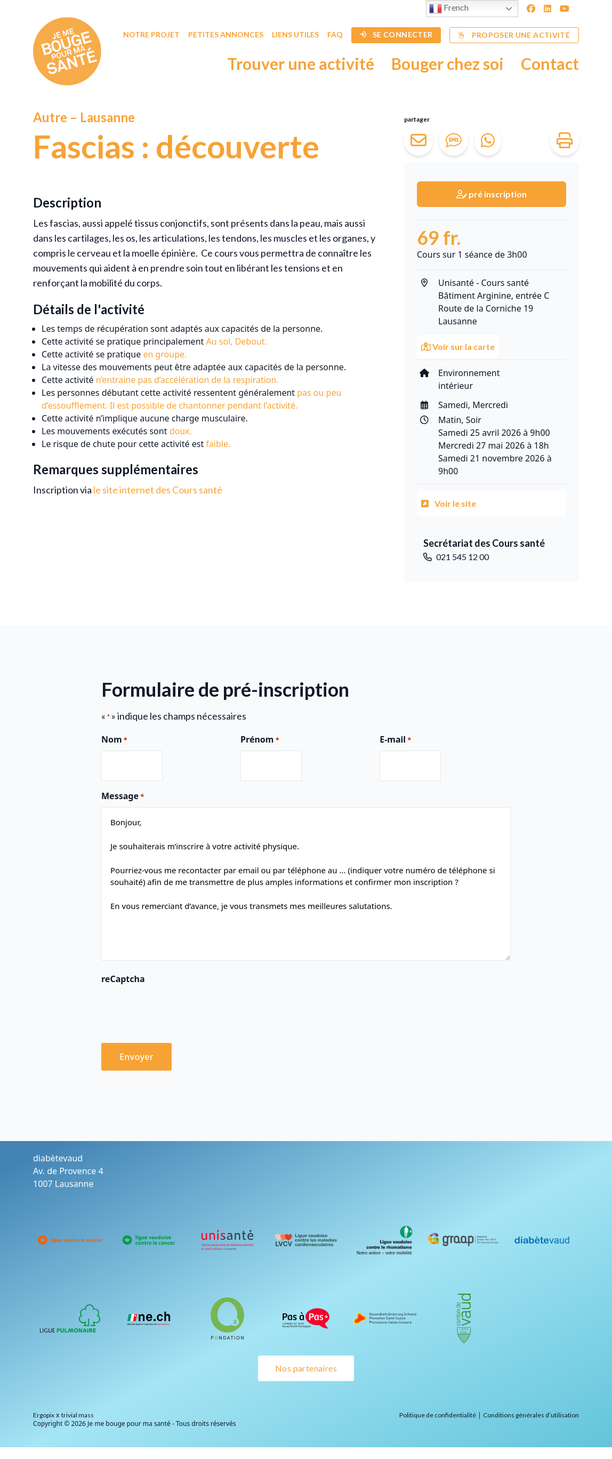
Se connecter (396, 34)
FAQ (335, 34)
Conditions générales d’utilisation (531, 1415)
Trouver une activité (300, 63)
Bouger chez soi (447, 63)
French (449, 8)
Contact (550, 63)
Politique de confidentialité (437, 1415)
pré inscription (491, 194)
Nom (114, 740)
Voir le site (448, 503)
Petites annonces (225, 34)
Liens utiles (295, 34)
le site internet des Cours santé (157, 490)
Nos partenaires (306, 1368)
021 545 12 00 (456, 557)
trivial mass (77, 1415)
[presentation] (182, 1010)
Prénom (259, 740)
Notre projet (151, 34)
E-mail (395, 740)
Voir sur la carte (458, 346)
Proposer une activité (514, 34)
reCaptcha (123, 979)
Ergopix (43, 1415)
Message (122, 796)
